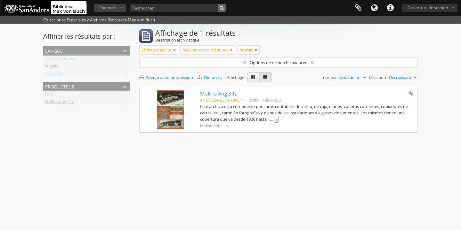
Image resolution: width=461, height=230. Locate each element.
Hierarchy (210, 77)
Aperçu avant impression (166, 77)
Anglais (51, 67)
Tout (48, 95)
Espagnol (53, 75)
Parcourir (108, 8)
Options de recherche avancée (278, 62)
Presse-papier (358, 8)
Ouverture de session (428, 8)
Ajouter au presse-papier (411, 93)
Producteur (60, 86)
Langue (374, 8)
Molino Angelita (59, 103)
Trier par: (329, 77)
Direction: (378, 77)
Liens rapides (390, 8)
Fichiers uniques (59, 59)
